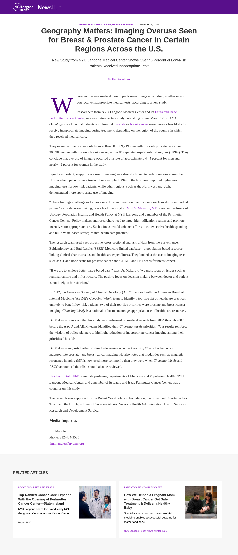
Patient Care (102, 24)
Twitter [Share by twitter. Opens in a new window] (112, 79)
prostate (120, 124)
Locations (25, 487)
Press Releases (123, 24)
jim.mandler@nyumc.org (66, 443)
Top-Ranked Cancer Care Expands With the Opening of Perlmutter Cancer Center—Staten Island (44, 499)
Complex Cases (152, 487)
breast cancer (139, 124)
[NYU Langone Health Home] (23, 8)
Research (86, 24)
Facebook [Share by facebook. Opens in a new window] (123, 79)
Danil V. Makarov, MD (141, 208)
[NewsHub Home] (49, 7)
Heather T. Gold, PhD (64, 376)
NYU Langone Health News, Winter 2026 (145, 531)
